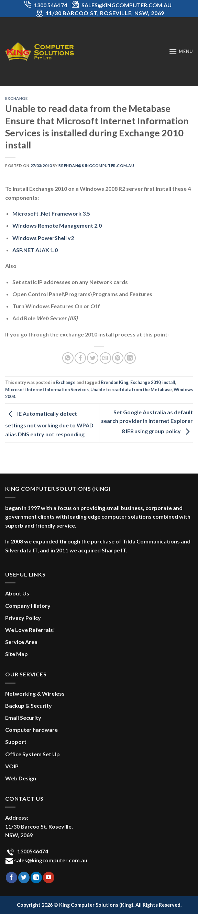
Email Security (23, 717)
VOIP (12, 766)
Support (15, 741)
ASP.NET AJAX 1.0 (35, 250)
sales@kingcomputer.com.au (50, 860)
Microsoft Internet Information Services (47, 389)
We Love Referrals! (30, 629)
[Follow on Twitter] (24, 877)
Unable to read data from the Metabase (131, 389)
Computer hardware (31, 729)
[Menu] (181, 51)
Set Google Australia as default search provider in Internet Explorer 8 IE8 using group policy (147, 422)
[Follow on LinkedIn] (36, 877)
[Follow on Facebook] (11, 877)
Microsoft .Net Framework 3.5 (51, 213)
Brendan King (115, 382)
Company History (28, 605)
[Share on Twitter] (92, 358)
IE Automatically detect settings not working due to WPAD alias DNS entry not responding (49, 423)
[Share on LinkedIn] (130, 358)
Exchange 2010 (145, 382)
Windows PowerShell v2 (43, 238)
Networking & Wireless (35, 693)
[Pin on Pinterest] (117, 358)
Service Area (21, 641)
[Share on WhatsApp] (68, 358)
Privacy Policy (23, 617)
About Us (17, 593)
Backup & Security (28, 705)
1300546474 (32, 851)
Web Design (20, 778)
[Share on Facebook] (80, 358)
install (168, 382)
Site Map (16, 654)
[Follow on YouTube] (48, 877)
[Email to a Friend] (105, 358)
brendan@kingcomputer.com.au (96, 165)
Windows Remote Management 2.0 (57, 225)
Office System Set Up (32, 754)
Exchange (16, 98)
